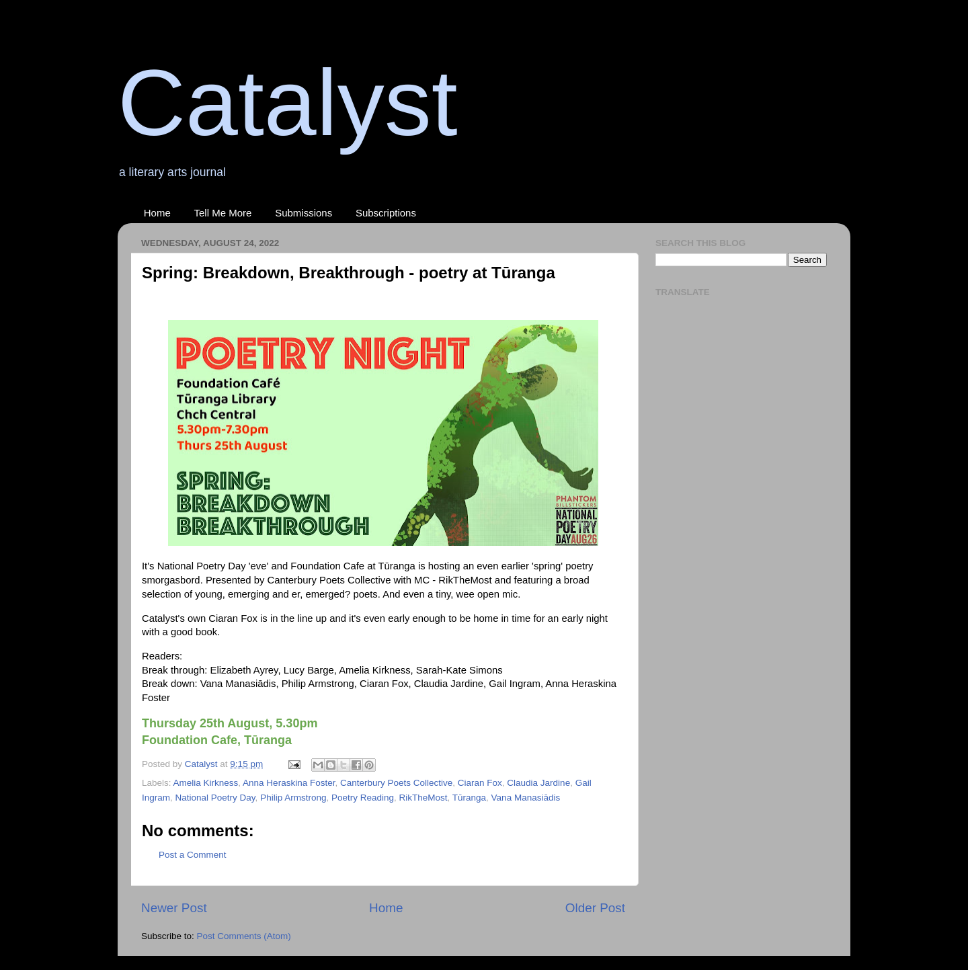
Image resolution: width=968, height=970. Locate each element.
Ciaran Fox (480, 783)
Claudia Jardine (538, 783)
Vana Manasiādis (526, 798)
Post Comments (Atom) (244, 936)
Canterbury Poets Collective (396, 783)
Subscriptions (386, 212)
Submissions (303, 212)
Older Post (595, 908)
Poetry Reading (362, 798)
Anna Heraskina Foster (289, 783)
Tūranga (469, 798)
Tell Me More (223, 212)
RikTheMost (423, 798)
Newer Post (174, 908)
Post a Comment (193, 855)
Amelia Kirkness (206, 783)
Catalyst (288, 102)
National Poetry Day (215, 798)
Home (157, 212)
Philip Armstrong (293, 798)
